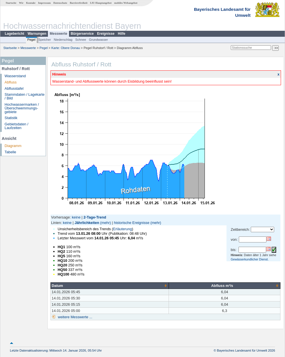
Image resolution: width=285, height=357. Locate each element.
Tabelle (10, 152)
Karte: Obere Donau (65, 48)
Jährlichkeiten (86, 223)
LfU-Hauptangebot (101, 2)
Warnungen (37, 34)
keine (76, 217)
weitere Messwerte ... (74, 317)
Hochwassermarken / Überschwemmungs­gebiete (22, 108)
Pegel (31, 39)
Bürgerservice (82, 34)
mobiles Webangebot (125, 2)
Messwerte (58, 34)
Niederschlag (63, 39)
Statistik (11, 118)
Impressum (44, 2)
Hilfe (121, 34)
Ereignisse (105, 34)
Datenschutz (60, 2)
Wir (21, 2)
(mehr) (105, 223)
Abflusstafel (14, 88)
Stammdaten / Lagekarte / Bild (25, 96)
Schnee (80, 39)
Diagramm (13, 146)
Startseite (11, 2)
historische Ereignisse (131, 223)
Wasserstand (15, 76)
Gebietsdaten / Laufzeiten (16, 126)
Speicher (44, 39)
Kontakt (30, 2)
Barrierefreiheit (79, 2)
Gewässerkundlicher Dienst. (250, 259)
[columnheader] (110, 285)
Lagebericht (14, 34)
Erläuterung (122, 229)
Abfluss (11, 82)
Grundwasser (98, 39)
